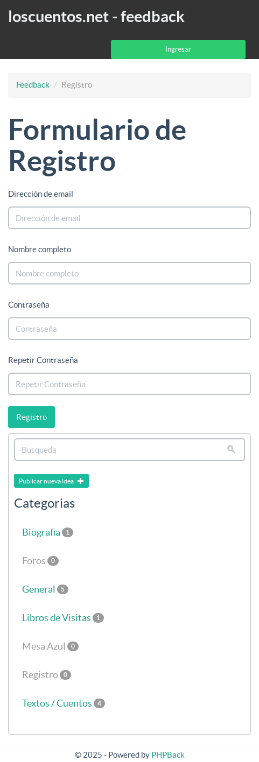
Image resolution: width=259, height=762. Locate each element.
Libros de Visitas (63, 617)
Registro (31, 417)
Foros (40, 560)
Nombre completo (39, 249)
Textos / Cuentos (63, 703)
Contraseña (29, 304)
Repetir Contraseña (43, 360)
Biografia (47, 532)
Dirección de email (40, 193)
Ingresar (178, 49)
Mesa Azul (50, 646)
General (45, 589)
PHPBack (168, 754)
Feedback (33, 84)
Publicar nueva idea (51, 481)
